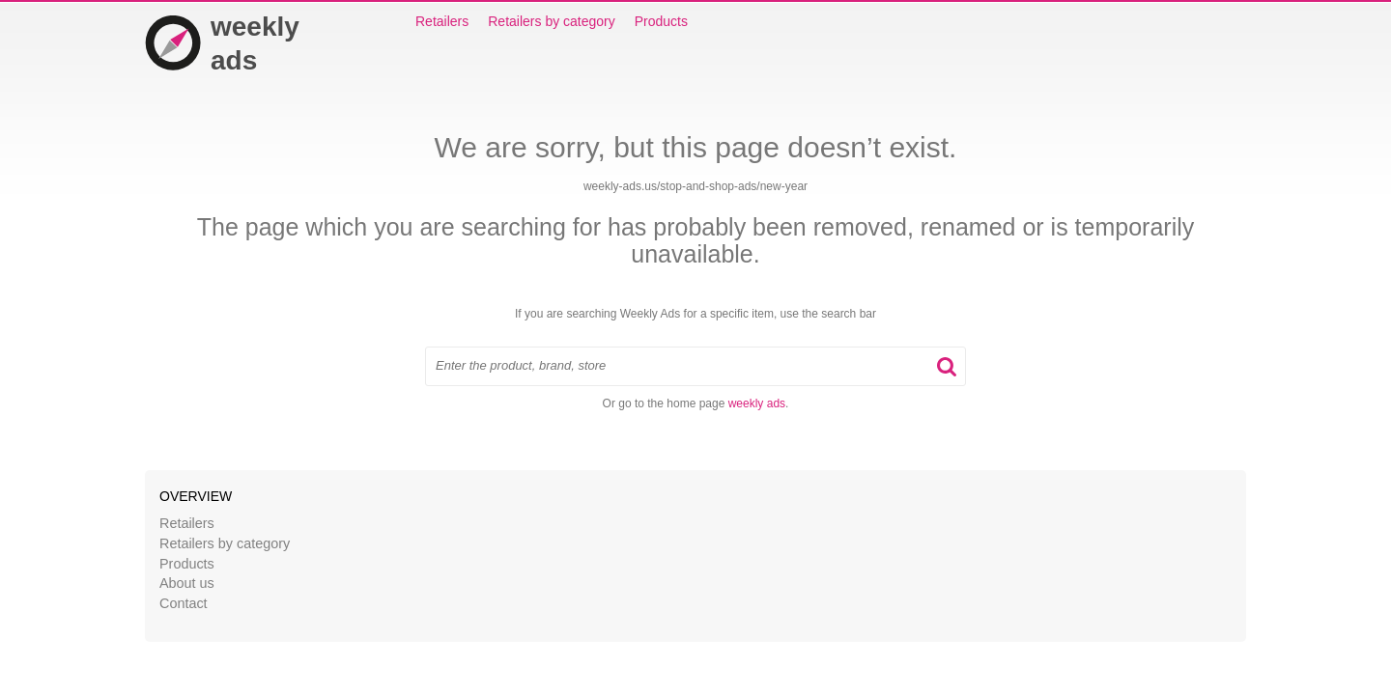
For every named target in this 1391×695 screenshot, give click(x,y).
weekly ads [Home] (222, 43)
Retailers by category (551, 21)
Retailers (441, 21)
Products (661, 21)
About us (186, 583)
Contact (183, 603)
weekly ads (756, 403)
